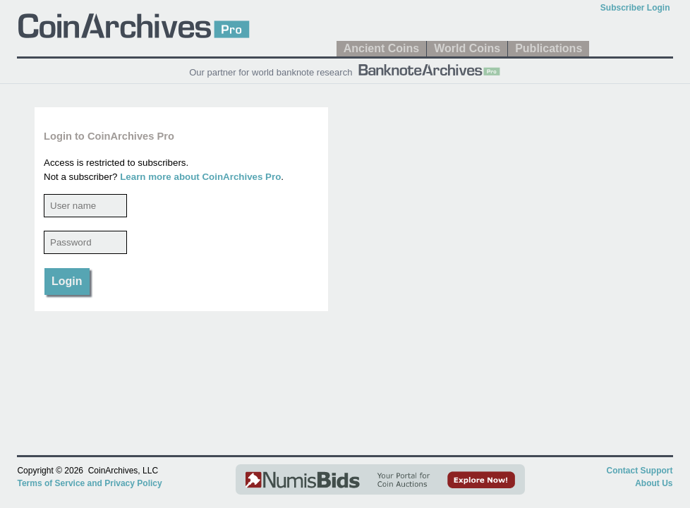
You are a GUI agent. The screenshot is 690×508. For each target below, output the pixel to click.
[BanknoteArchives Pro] (429, 68)
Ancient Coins (382, 48)
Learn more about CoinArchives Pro (200, 176)
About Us (653, 483)
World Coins (467, 48)
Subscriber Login (635, 8)
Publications (548, 48)
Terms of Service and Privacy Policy (89, 483)
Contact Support (640, 471)
